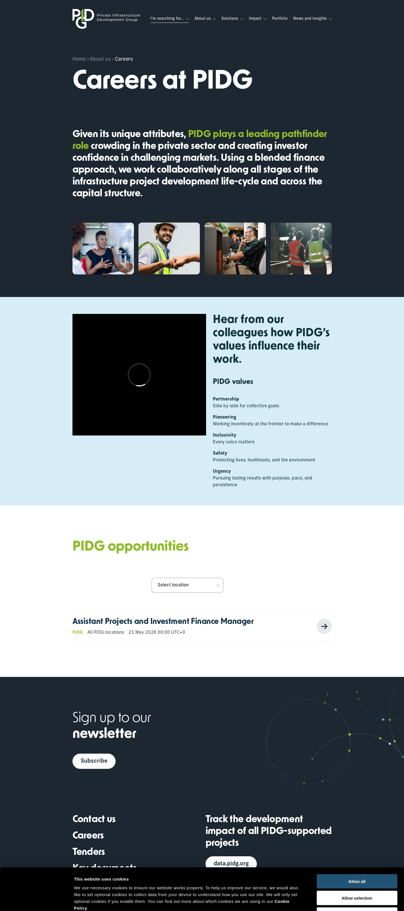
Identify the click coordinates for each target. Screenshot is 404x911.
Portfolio (280, 19)
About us (203, 19)
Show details (296, 899)
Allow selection (356, 858)
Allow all (357, 841)
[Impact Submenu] (263, 19)
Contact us (94, 820)
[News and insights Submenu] (329, 19)
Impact (255, 19)
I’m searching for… (167, 19)
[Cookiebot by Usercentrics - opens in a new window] (36, 900)
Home (79, 59)
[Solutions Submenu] (240, 19)
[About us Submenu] (213, 19)
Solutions (229, 19)
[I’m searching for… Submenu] (186, 19)
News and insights (310, 19)
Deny (357, 875)
